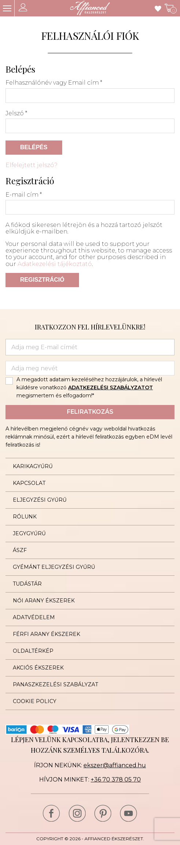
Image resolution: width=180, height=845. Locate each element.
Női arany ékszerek (44, 600)
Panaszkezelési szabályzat (55, 684)
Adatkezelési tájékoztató (55, 264)
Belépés (34, 147)
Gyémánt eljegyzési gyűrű (54, 567)
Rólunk (25, 516)
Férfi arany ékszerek (46, 634)
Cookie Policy (34, 701)
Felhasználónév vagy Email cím (53, 83)
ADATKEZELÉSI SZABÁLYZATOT (110, 387)
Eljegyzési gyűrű (40, 500)
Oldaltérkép (33, 651)
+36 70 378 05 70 (116, 779)
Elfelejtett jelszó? (31, 165)
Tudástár (27, 583)
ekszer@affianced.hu (114, 765)
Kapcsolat (29, 483)
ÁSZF (20, 550)
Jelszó (16, 113)
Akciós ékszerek (38, 667)
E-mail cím (23, 195)
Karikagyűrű (33, 466)
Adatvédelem (34, 617)
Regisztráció (42, 280)
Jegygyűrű (29, 533)
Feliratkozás (90, 411)
